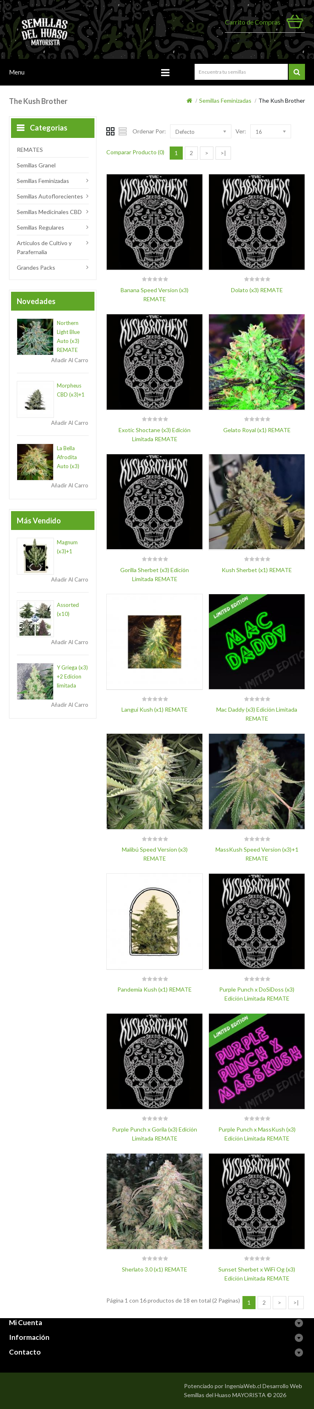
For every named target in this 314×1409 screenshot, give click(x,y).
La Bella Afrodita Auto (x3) (68, 457)
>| (223, 152)
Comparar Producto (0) (135, 152)
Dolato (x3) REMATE (257, 289)
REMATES (30, 149)
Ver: (241, 131)
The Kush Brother (281, 100)
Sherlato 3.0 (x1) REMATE (154, 1269)
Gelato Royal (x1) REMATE (257, 429)
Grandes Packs (36, 267)
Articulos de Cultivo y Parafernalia (44, 247)
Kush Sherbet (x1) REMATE (257, 569)
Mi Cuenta (237, 40)
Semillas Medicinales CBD (49, 211)
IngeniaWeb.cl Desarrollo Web (263, 1385)
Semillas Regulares (40, 227)
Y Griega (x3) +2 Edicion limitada (72, 676)
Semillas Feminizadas (225, 100)
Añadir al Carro (69, 360)
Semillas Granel (36, 165)
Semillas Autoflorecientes (50, 196)
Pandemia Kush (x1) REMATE (154, 989)
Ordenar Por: (149, 131)
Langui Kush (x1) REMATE (154, 709)
